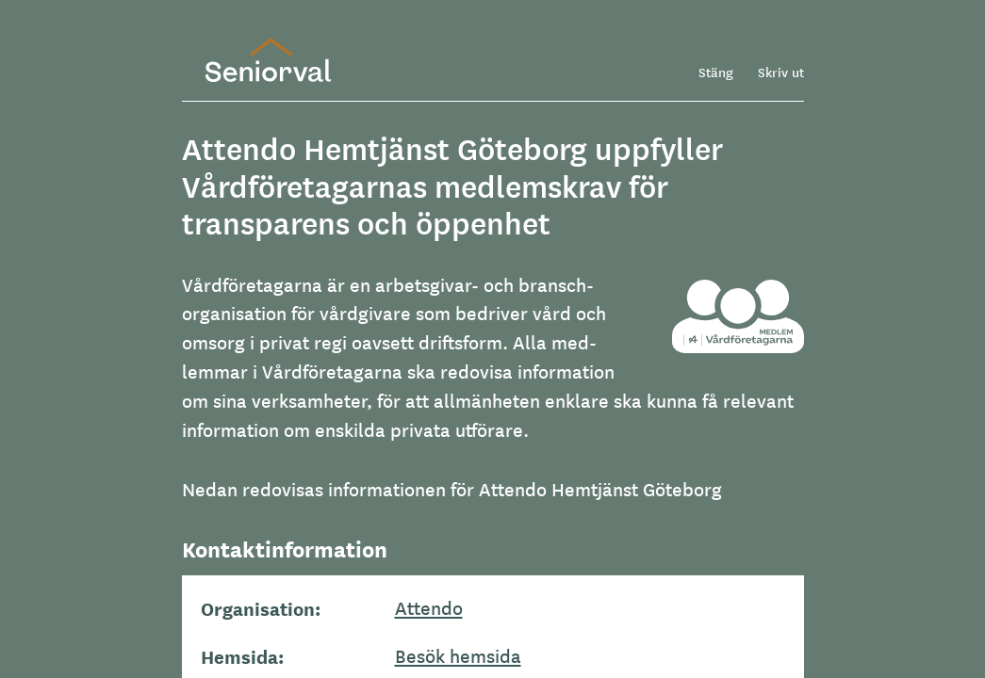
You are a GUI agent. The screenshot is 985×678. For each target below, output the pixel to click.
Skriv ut (781, 71)
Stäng (715, 71)
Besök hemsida (458, 655)
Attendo (429, 607)
